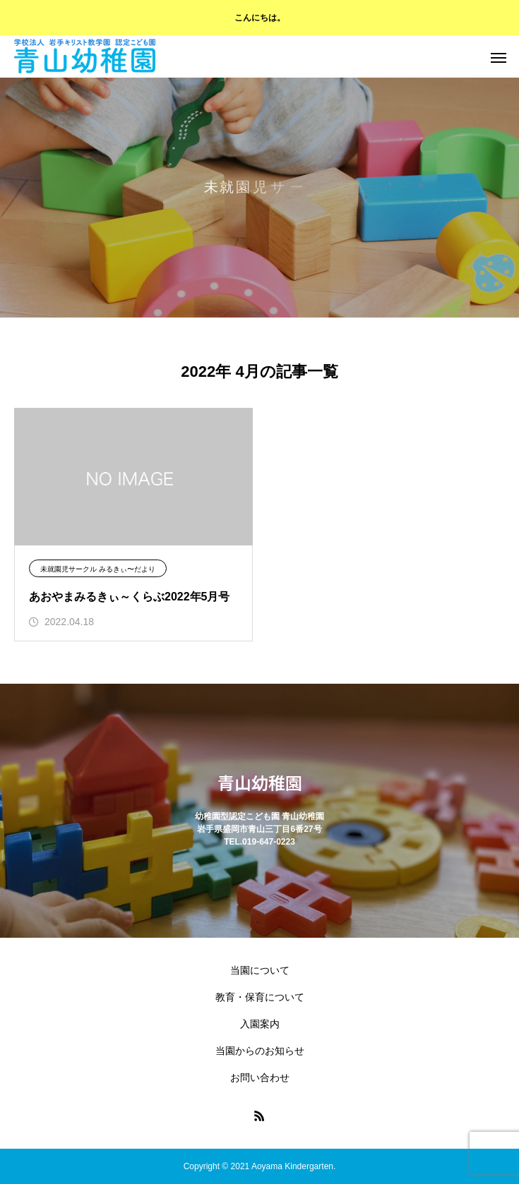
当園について (260, 970)
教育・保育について (259, 997)
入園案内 (260, 1023)
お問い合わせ (260, 1077)
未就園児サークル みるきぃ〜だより (97, 569)
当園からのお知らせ (259, 1050)
